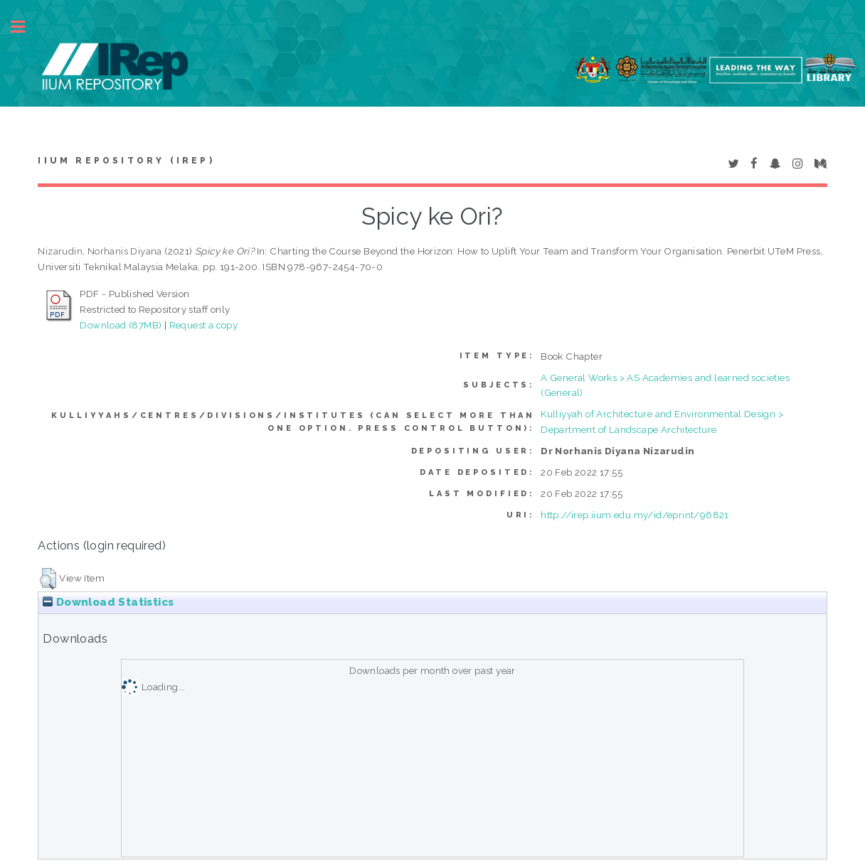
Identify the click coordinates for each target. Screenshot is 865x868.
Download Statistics (108, 602)
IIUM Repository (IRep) (126, 161)
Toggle (25, 26)
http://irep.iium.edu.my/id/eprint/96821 (635, 514)
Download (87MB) (120, 325)
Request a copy (203, 325)
